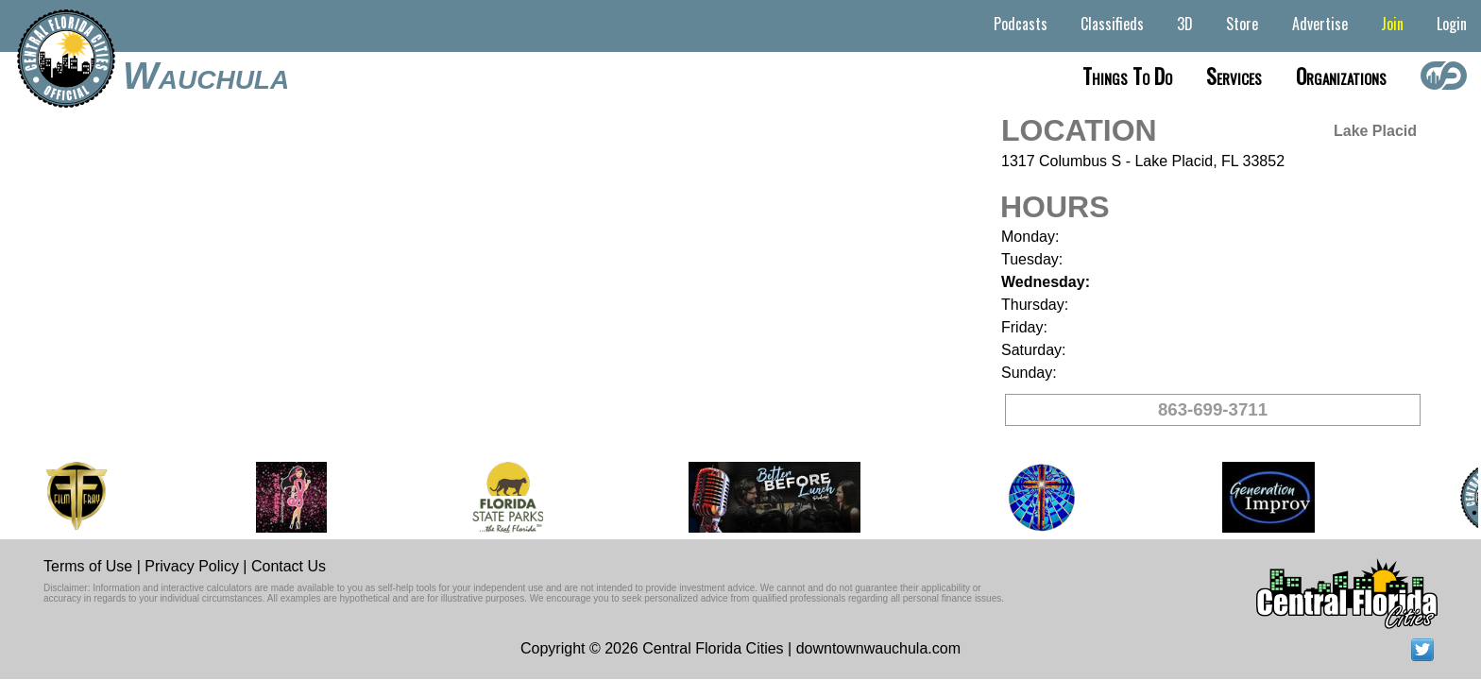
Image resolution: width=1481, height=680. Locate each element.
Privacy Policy (192, 566)
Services (1234, 75)
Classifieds (1112, 23)
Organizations (1341, 75)
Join (1392, 23)
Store (1242, 23)
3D (1185, 23)
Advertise (1320, 23)
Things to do (1127, 75)
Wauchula (206, 75)
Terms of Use (87, 566)
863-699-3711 (1213, 409)
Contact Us (288, 566)
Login (1452, 23)
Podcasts (1020, 23)
